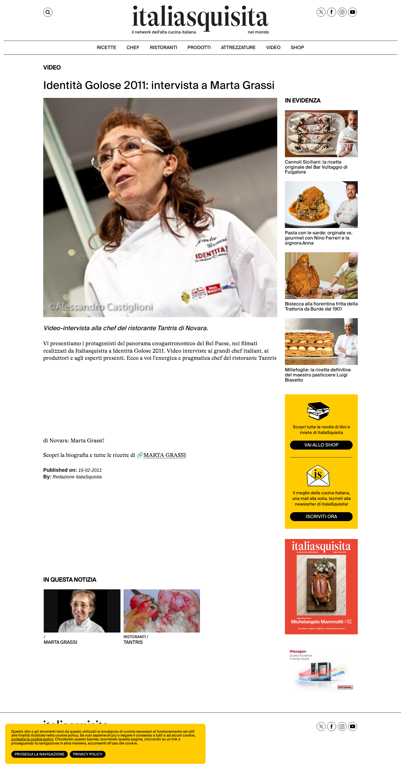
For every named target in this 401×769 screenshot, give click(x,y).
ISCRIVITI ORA (321, 517)
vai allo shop (321, 445)
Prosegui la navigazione (39, 754)
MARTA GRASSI (164, 455)
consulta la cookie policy (32, 740)
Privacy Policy (87, 754)
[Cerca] (47, 12)
